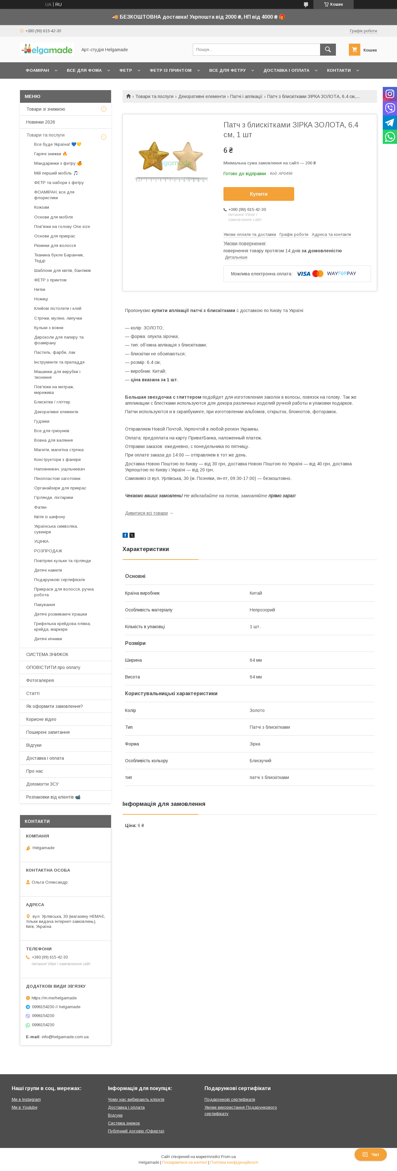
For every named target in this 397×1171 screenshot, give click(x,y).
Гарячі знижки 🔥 (50, 153)
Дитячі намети (48, 570)
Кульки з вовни (48, 327)
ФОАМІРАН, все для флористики (54, 195)
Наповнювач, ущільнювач (59, 469)
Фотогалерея (40, 680)
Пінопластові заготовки (57, 478)
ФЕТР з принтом (50, 280)
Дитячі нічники (48, 638)
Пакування (44, 604)
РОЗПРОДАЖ (48, 551)
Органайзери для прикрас (60, 488)
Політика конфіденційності (234, 1162)
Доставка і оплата (286, 70)
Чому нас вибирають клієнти (136, 1099)
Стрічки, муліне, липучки (58, 318)
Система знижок (124, 1123)
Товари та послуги (154, 96)
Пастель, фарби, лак (54, 352)
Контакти (339, 70)
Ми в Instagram (26, 1099)
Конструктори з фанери (57, 459)
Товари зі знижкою (45, 109)
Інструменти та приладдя (59, 362)
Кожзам (41, 207)
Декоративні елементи (202, 96)
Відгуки (33, 745)
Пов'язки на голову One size (62, 226)
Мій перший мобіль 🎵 (56, 173)
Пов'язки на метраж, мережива (54, 389)
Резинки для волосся (55, 245)
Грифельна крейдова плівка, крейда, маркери (62, 626)
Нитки (39, 289)
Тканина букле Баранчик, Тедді (59, 258)
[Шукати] (328, 50)
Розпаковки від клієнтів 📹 (53, 797)
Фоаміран (37, 70)
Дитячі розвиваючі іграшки (60, 614)
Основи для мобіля (53, 217)
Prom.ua (228, 1157)
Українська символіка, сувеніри (56, 529)
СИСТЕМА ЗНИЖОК (47, 654)
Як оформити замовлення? (54, 706)
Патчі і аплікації (246, 96)
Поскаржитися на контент (184, 1162)
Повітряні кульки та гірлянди (62, 560)
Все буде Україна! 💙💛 (57, 144)
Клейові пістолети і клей (57, 308)
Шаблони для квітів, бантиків (62, 270)
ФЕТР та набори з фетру (59, 182)
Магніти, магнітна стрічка (59, 449)
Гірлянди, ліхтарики (53, 497)
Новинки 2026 (40, 122)
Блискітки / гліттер (52, 402)
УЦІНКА (41, 541)
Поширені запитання (48, 732)
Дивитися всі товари (146, 513)
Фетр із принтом (171, 70)
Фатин (40, 507)
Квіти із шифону (49, 516)
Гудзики (41, 421)
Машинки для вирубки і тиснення (57, 374)
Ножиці (41, 299)
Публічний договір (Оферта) (136, 1131)
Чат (370, 1154)
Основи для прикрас (54, 236)
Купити (259, 194)
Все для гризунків (51, 430)
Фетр (125, 70)
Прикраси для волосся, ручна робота (64, 592)
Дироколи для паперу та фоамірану (59, 340)
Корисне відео (41, 719)
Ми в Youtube (24, 1107)
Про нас (34, 771)
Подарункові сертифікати (59, 579)
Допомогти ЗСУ (42, 784)
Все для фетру (227, 70)
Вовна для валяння (53, 440)
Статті (33, 693)
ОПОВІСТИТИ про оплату (53, 667)
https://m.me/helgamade (54, 998)
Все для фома (84, 70)
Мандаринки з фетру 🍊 (58, 163)
